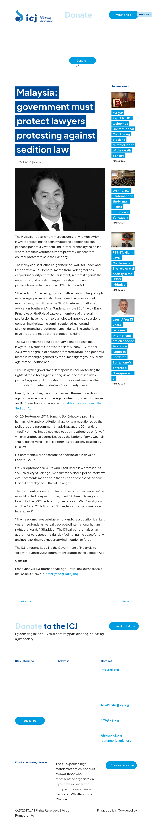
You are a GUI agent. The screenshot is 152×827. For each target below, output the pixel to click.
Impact (127, 53)
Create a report (120, 765)
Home (24, 53)
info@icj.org (110, 669)
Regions (115, 53)
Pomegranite (24, 815)
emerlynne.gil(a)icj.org (62, 574)
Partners (63, 60)
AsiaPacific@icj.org (115, 705)
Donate (83, 60)
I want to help (122, 14)
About (75, 53)
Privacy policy (106, 810)
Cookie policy (127, 810)
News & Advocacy (40, 53)
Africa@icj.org (111, 735)
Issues (104, 53)
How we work (89, 53)
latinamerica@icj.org (116, 740)
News (37, 162)
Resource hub (60, 53)
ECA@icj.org (110, 720)
